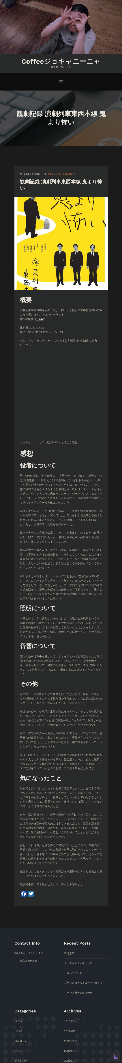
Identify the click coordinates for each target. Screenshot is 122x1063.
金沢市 (70, 172)
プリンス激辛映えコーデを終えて (79, 862)
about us (19, 917)
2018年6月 (69, 1025)
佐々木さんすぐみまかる (75, 843)
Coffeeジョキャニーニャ (61, 60)
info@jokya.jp (27, 841)
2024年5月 (69, 917)
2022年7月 (69, 962)
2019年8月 (69, 989)
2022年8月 (69, 953)
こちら (36, 315)
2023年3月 (69, 926)
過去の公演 (20, 935)
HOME (18, 908)
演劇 (48, 172)
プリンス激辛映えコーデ (75, 871)
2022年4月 (69, 971)
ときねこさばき (71, 852)
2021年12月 (69, 980)
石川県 (55, 172)
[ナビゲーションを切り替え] (61, 80)
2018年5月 (69, 1034)
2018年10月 (69, 1007)
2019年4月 (69, 998)
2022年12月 (70, 944)
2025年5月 (69, 898)
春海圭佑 (68, 834)
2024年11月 (69, 908)
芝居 (63, 172)
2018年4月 (69, 1044)
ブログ (18, 898)
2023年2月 (69, 935)
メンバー (19, 926)
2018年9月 (69, 1016)
